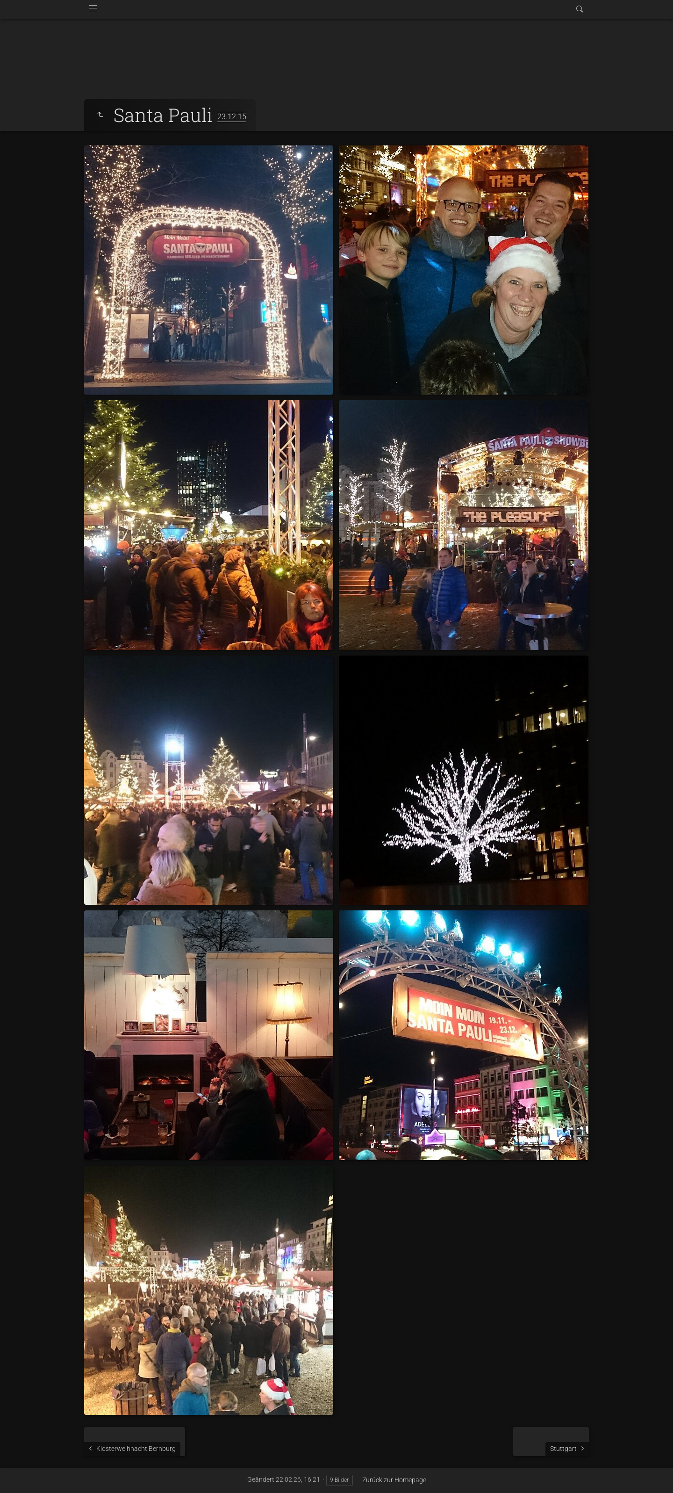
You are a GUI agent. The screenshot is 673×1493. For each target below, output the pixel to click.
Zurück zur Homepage (394, 1480)
